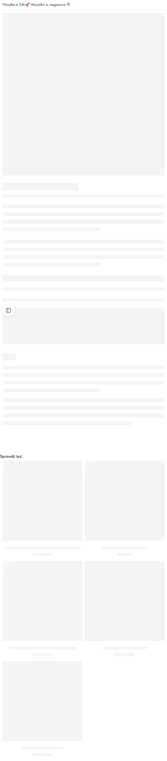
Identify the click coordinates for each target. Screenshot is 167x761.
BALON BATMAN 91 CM (42, 747)
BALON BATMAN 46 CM (124, 647)
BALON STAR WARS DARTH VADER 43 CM (42, 547)
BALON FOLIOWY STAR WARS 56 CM (42, 647)
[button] (42, 533)
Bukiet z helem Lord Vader (124, 547)
